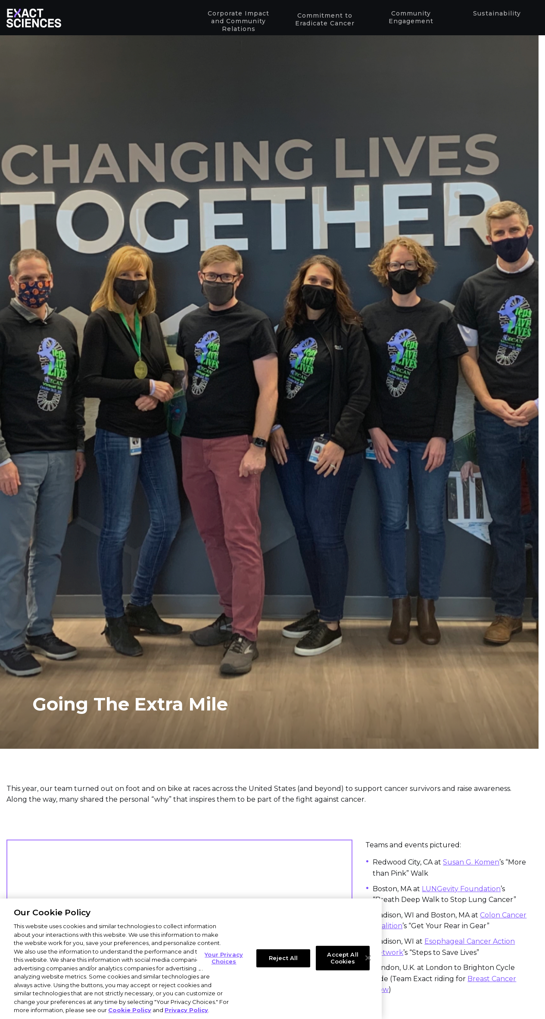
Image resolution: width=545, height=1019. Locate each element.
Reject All (283, 957)
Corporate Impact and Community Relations (237, 21)
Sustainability (495, 14)
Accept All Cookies (342, 958)
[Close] (367, 957)
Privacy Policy (186, 1010)
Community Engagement (409, 17)
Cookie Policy (129, 1010)
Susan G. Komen (471, 862)
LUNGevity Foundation (461, 889)
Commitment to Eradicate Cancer (323, 20)
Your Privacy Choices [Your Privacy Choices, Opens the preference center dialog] (224, 958)
